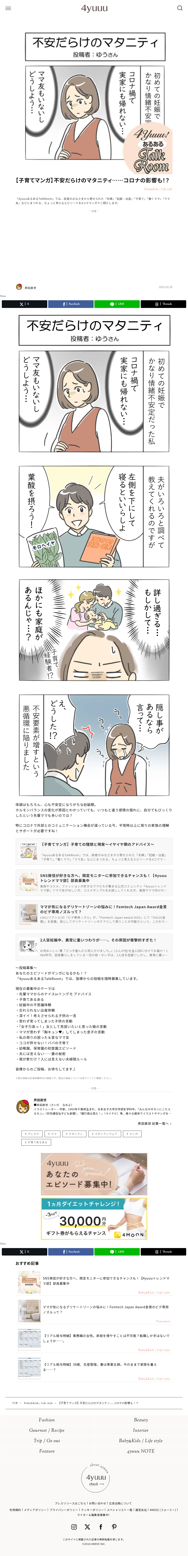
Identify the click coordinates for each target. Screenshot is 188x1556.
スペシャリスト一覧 (120, 1510)
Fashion (47, 1420)
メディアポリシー (35, 1510)
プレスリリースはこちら (70, 1503)
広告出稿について (120, 1503)
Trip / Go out (47, 1441)
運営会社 (141, 1510)
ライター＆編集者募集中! (93, 1515)
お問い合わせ (97, 1503)
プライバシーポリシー (64, 1510)
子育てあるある (38, 1142)
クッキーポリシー (92, 1510)
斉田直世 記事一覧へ (153, 1123)
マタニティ (76, 1134)
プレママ (33, 1134)
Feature (47, 1451)
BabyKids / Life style (141, 1441)
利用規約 (15, 1510)
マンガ (133, 1134)
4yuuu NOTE (141, 1451)
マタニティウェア (106, 1134)
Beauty (141, 1420)
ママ (54, 1134)
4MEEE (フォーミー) (163, 1510)
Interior (141, 1430)
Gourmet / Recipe (47, 1430)
